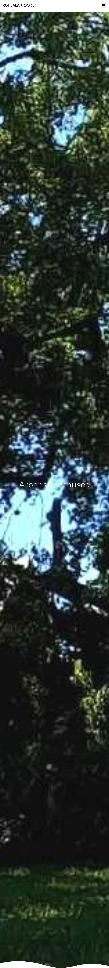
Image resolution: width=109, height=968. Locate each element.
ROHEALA (20, 5)
